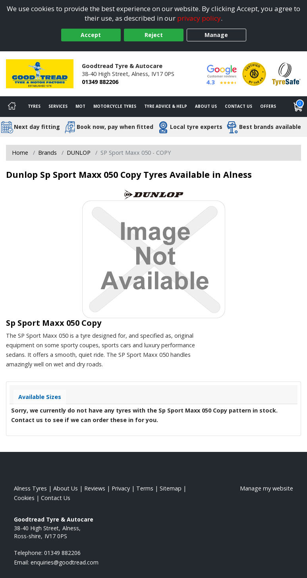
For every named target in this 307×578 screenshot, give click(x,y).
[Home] (12, 106)
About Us (206, 106)
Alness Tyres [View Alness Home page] (30, 488)
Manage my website (266, 488)
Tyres (34, 106)
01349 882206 (100, 82)
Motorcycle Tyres (114, 106)
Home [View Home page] (20, 152)
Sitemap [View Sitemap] (170, 488)
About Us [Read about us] (65, 488)
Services (58, 106)
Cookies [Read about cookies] (24, 498)
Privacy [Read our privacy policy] (121, 488)
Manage (216, 35)
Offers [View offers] (268, 106)
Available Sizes (39, 397)
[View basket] (298, 106)
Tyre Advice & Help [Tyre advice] (165, 106)
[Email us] (64, 562)
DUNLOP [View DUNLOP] (79, 152)
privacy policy (199, 18)
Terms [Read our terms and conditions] (144, 488)
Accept (91, 35)
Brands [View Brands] (47, 152)
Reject (154, 35)
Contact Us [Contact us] (238, 106)
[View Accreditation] (254, 73)
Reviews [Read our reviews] (94, 488)
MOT (80, 106)
